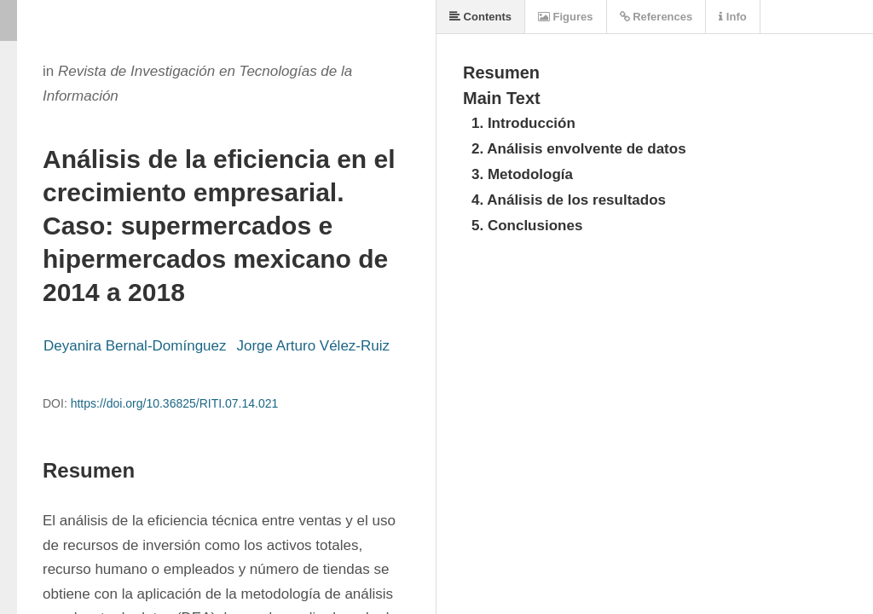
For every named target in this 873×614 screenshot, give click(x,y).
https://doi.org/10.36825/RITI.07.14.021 (175, 403)
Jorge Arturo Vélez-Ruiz (313, 346)
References (656, 16)
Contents (480, 16)
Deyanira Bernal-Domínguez (135, 346)
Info (732, 16)
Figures (565, 16)
